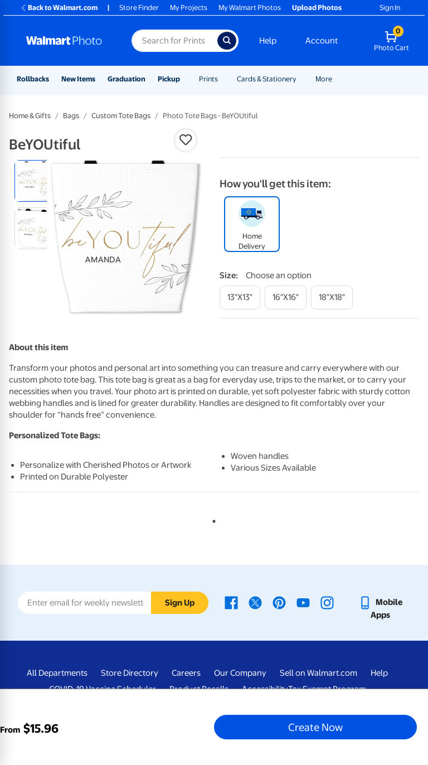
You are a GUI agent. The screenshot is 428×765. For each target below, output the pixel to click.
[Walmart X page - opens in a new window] (255, 602)
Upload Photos (317, 7)
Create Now (315, 727)
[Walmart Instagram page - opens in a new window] (327, 602)
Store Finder (139, 7)
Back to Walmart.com (59, 7)
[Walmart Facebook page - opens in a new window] (231, 602)
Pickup (169, 79)
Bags (71, 116)
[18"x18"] (332, 297)
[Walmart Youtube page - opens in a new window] (303, 602)
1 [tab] (211, 519)
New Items (78, 79)
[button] (185, 140)
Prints (208, 79)
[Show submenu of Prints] (223, 79)
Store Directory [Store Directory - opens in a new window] (129, 673)
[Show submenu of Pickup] (185, 79)
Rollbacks (33, 79)
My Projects (188, 7)
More (323, 79)
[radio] (35, 181)
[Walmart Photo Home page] (66, 41)
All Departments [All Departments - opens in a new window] (57, 673)
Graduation (126, 79)
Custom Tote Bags (120, 116)
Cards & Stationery (266, 79)
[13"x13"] (240, 297)
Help (267, 41)
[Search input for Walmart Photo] (174, 41)
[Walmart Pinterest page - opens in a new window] (279, 602)
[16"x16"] (286, 297)
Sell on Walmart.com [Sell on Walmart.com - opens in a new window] (318, 673)
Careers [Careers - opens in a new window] (186, 673)
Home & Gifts (30, 116)
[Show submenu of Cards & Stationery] (301, 79)
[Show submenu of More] (337, 79)
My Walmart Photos (249, 7)
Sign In (390, 7)
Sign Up (179, 603)
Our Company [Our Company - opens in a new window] (240, 673)
